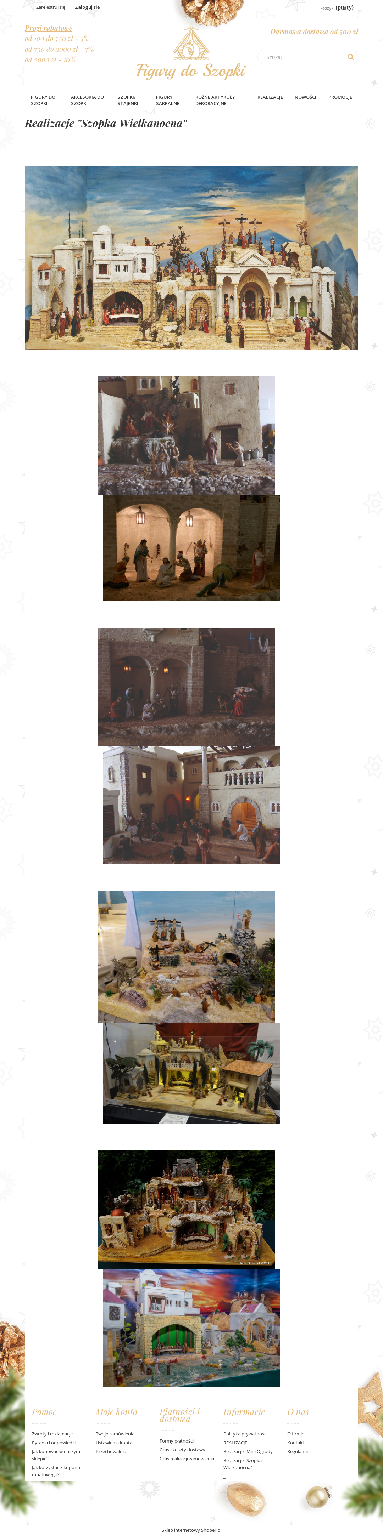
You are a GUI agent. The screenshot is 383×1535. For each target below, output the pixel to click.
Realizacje (270, 97)
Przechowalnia (111, 1451)
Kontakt (295, 1442)
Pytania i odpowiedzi (54, 1442)
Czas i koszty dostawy (182, 1449)
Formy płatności (177, 1441)
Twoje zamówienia (115, 1434)
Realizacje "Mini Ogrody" (248, 1451)
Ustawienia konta (114, 1442)
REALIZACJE (235, 1442)
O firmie (295, 1434)
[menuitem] (45, 100)
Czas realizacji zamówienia (187, 1458)
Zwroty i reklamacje (52, 1434)
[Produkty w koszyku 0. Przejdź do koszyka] (332, 8)
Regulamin (298, 1451)
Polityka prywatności (245, 1434)
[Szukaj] (351, 57)
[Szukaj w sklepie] (309, 57)
